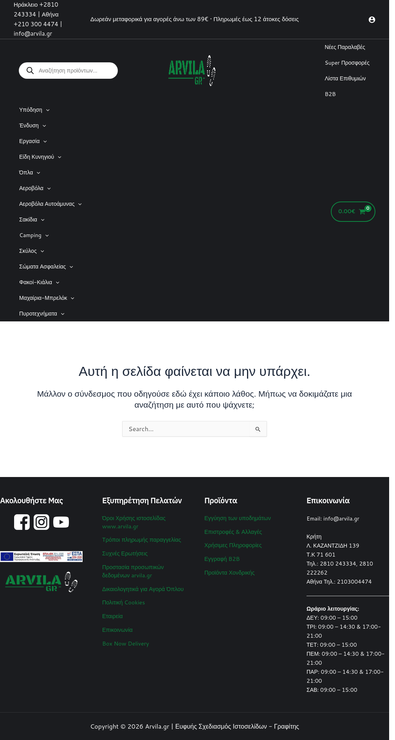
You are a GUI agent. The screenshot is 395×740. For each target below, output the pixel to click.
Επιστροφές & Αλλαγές (232, 531)
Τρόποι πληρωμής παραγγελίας (140, 538)
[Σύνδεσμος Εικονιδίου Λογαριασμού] (371, 19)
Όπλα (29, 172)
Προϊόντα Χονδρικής (229, 571)
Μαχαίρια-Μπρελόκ (46, 298)
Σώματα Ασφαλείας (46, 266)
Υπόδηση (34, 110)
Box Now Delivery (125, 639)
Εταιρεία (112, 613)
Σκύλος (31, 251)
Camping (34, 235)
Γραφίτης (286, 726)
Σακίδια (31, 219)
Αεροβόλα (35, 188)
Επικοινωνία (117, 626)
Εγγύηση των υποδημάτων (236, 518)
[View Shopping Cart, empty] (353, 211)
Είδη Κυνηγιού (40, 157)
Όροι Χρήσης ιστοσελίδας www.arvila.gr (133, 522)
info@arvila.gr (341, 518)
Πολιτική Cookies (123, 599)
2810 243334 (338, 564)
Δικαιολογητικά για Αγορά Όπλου (142, 586)
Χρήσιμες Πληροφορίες (232, 544)
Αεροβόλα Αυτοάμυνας (50, 204)
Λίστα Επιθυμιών (345, 78)
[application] (45, 110)
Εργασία (33, 141)
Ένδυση (32, 125)
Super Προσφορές (347, 63)
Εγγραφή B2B (221, 557)
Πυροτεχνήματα (41, 313)
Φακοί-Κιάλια (39, 282)
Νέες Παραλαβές (345, 47)
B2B (330, 94)
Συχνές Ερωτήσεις (124, 552)
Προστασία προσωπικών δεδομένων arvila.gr (132, 569)
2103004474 (354, 582)
